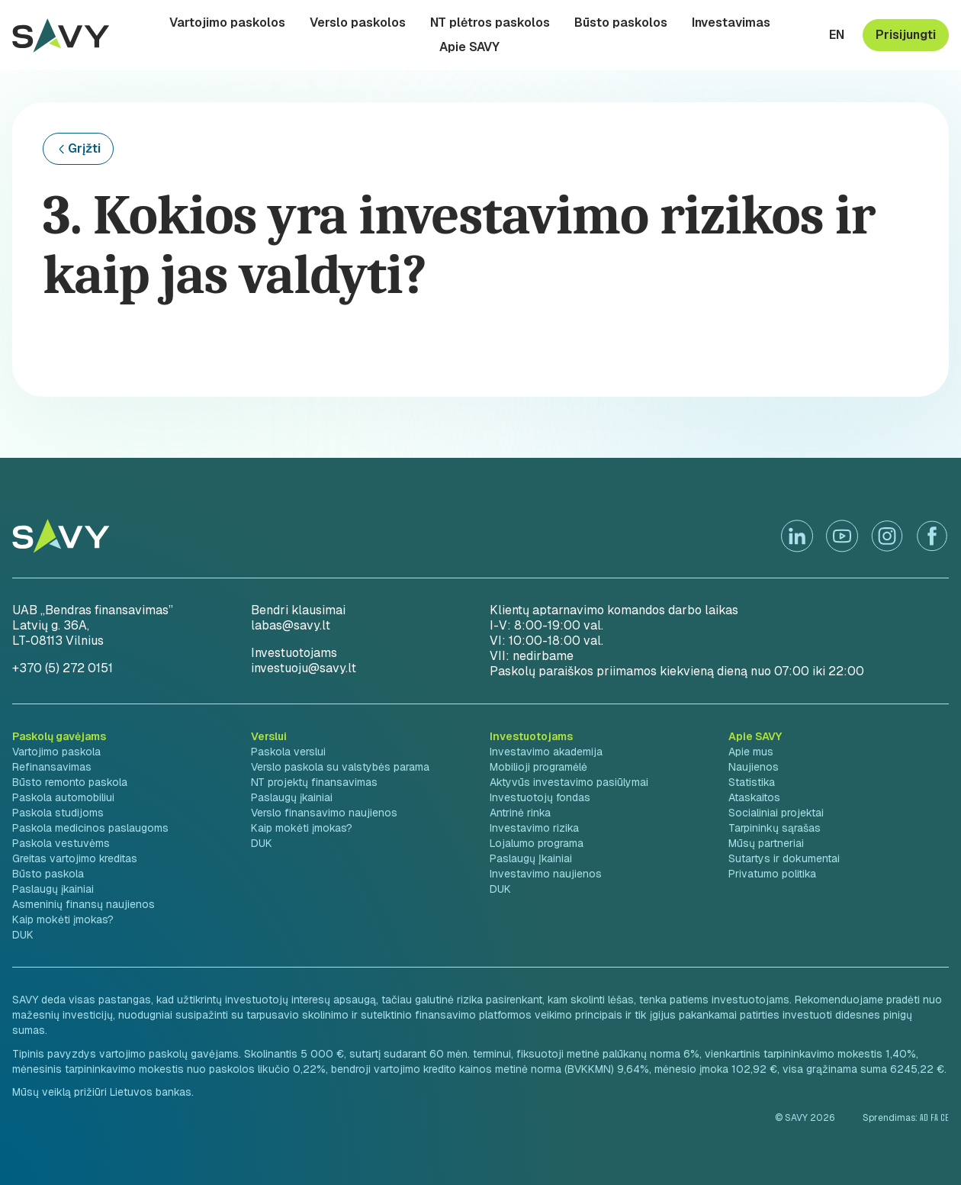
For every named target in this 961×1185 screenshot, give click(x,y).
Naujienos (753, 767)
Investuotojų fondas (540, 797)
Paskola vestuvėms (61, 843)
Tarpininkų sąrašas (774, 828)
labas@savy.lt (290, 625)
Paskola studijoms (58, 813)
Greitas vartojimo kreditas (74, 858)
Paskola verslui (288, 751)
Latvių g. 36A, (50, 625)
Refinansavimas (52, 767)
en (836, 35)
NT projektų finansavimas (314, 782)
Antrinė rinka (520, 813)
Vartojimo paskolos (227, 23)
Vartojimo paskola (56, 751)
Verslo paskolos (358, 23)
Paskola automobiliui (63, 797)
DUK (23, 935)
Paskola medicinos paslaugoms (90, 828)
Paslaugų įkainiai (53, 889)
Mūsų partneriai (766, 843)
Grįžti (84, 148)
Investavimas (731, 23)
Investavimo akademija (546, 751)
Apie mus (750, 751)
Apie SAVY (469, 47)
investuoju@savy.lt (303, 668)
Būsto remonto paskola (69, 782)
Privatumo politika (772, 874)
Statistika (751, 782)
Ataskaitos (754, 797)
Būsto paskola (48, 874)
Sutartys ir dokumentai (784, 858)
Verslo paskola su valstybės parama (340, 767)
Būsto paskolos (620, 23)
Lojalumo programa (536, 843)
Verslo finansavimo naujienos (324, 813)
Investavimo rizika (534, 828)
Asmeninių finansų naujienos (83, 904)
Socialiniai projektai (776, 813)
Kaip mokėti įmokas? (63, 919)
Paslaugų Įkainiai (531, 858)
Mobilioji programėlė (538, 767)
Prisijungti (906, 35)
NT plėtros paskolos (490, 23)
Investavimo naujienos (546, 874)
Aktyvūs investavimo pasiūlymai (569, 782)
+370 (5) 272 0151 (62, 668)
